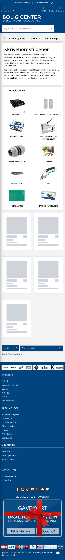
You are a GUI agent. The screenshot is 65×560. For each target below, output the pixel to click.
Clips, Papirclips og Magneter (48, 114)
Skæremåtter (17, 206)
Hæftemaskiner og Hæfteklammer (48, 137)
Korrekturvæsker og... (17, 161)
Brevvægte (16, 114)
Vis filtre (11, 348)
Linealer (48, 161)
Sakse (48, 184)
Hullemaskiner (16, 136)
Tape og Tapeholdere (48, 206)
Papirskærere (17, 184)
